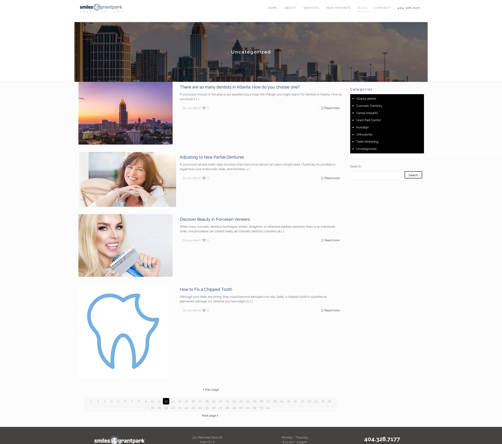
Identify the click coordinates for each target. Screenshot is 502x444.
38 (159, 407)
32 (302, 401)
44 (200, 407)
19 (213, 401)
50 (241, 407)
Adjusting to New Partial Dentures (212, 157)
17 (200, 401)
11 (159, 401)
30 (288, 401)
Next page (210, 415)
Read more (332, 108)
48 (227, 407)
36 (329, 401)
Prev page (210, 389)
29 (282, 401)
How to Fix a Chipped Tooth (206, 289)
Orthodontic (364, 134)
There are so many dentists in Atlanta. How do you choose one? (240, 87)
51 (247, 407)
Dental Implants (367, 113)
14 (179, 401)
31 (295, 401)
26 (261, 401)
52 (254, 407)
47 (220, 407)
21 (227, 401)
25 (254, 401)
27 (268, 401)
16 (193, 401)
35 (322, 401)
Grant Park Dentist (368, 120)
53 (261, 407)
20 (220, 401)
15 (186, 401)
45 (207, 407)
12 (166, 401)
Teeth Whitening (367, 141)
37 (152, 407)
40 (173, 407)
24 (248, 401)
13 (173, 401)
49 (234, 407)
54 (268, 407)
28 (275, 401)
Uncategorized (366, 149)
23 (241, 401)
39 (166, 407)
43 (193, 407)
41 (179, 407)
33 (309, 401)
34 (316, 401)
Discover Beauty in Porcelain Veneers (215, 219)
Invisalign (362, 127)
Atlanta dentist (366, 98)
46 (214, 407)
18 (206, 401)
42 (186, 407)
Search (355, 166)
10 (152, 401)
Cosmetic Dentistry (369, 106)
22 (234, 401)
